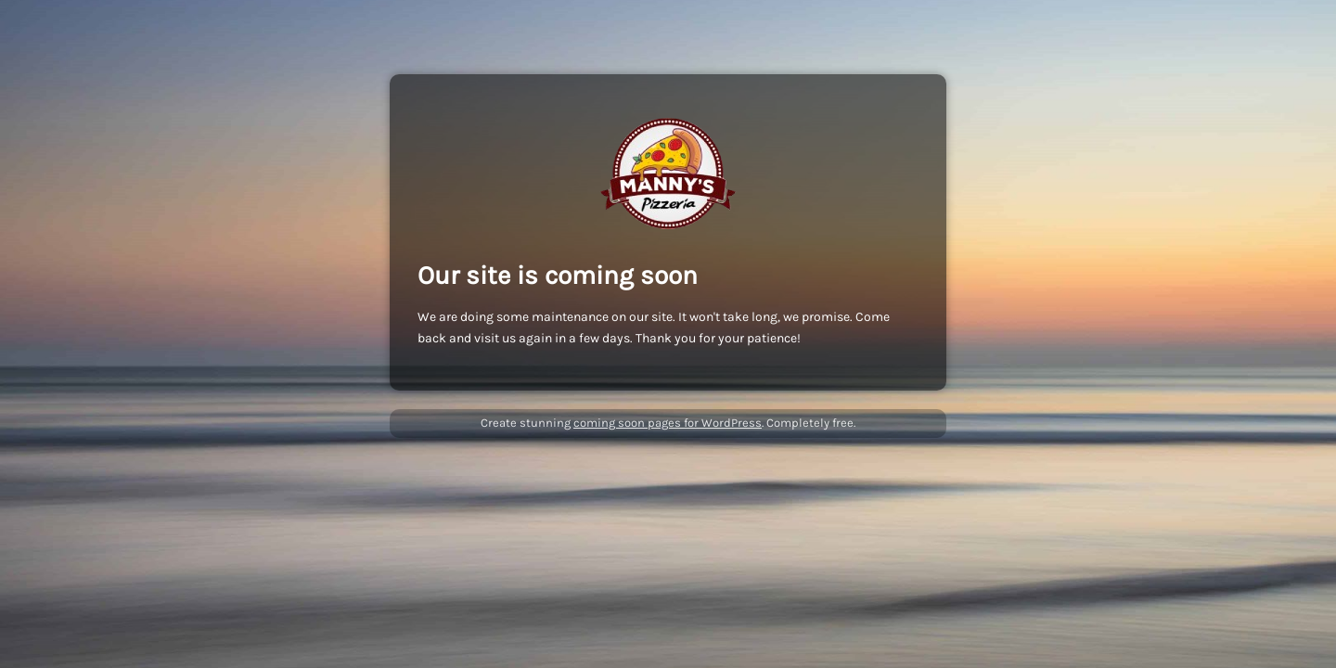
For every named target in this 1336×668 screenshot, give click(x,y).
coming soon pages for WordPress (667, 423)
